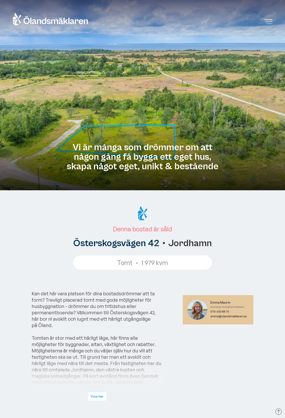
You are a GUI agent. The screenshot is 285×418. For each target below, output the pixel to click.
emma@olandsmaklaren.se (228, 316)
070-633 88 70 (219, 311)
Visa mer (97, 396)
